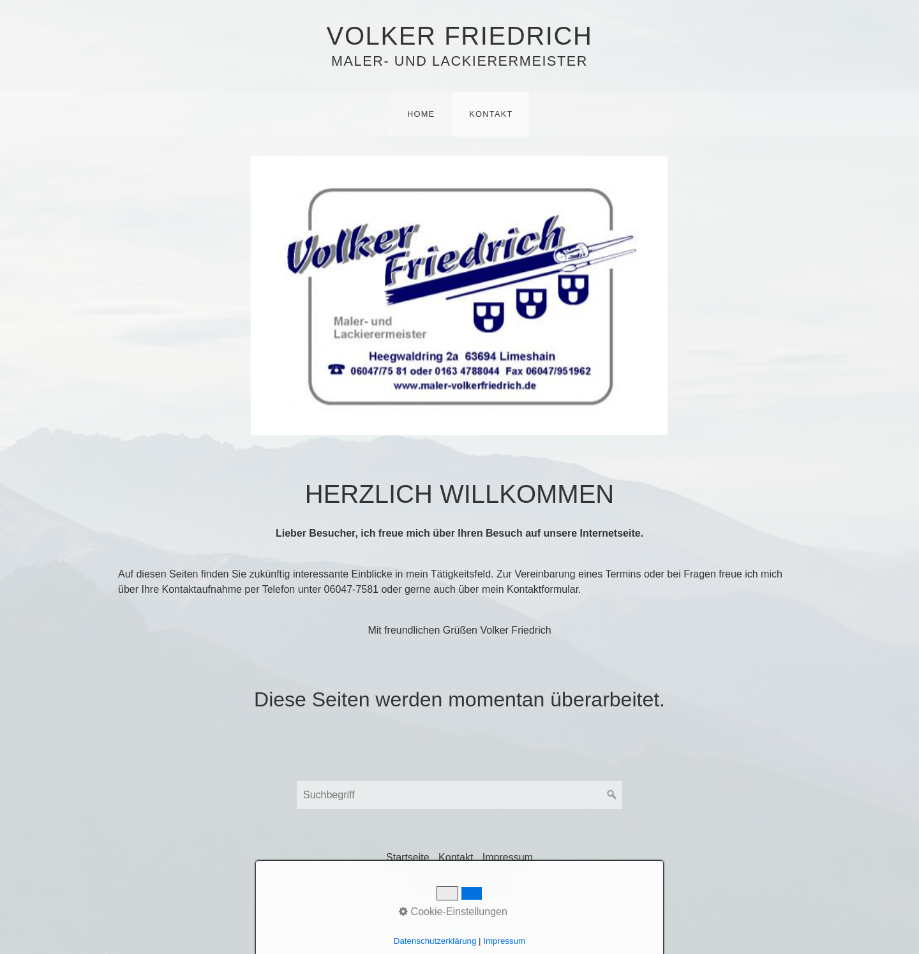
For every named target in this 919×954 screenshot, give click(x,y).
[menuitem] (420, 114)
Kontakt (490, 114)
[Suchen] (612, 795)
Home (421, 114)
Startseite (408, 857)
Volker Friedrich (460, 36)
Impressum (507, 857)
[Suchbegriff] (459, 795)
